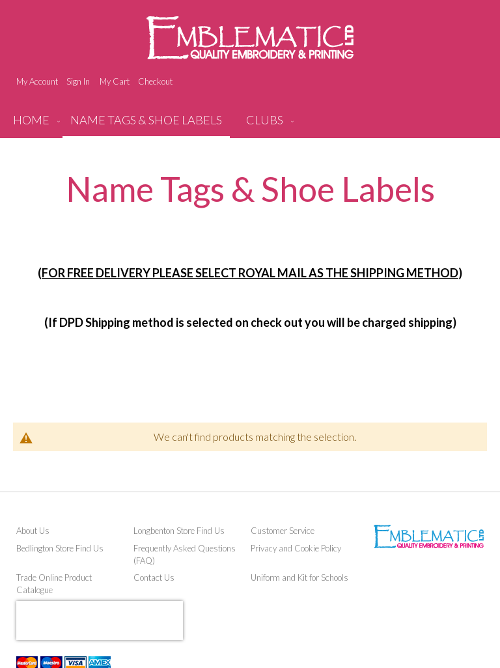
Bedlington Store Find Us (60, 548)
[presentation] (99, 620)
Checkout (155, 81)
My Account (37, 81)
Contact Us (153, 577)
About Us (32, 530)
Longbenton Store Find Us (179, 530)
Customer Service (282, 530)
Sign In (78, 81)
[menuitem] (146, 125)
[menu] (250, 125)
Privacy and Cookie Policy (296, 548)
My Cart (115, 81)
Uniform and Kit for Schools (299, 577)
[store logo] (250, 37)
